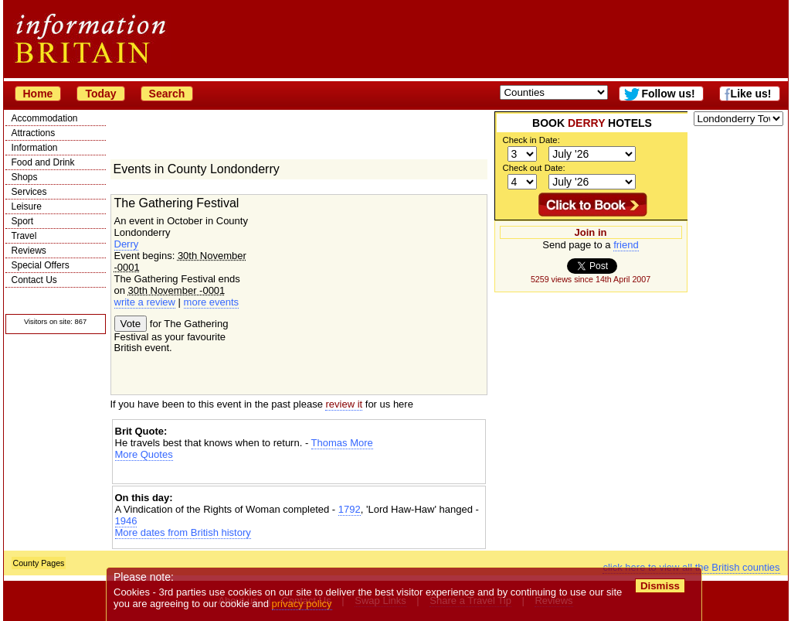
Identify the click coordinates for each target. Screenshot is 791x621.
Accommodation (45, 118)
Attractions (34, 133)
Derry (126, 244)
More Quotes (144, 454)
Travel (24, 235)
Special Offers (41, 265)
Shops (25, 177)
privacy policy (302, 603)
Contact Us (34, 280)
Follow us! (667, 93)
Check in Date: (531, 140)
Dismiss (660, 586)
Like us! (751, 93)
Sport (23, 221)
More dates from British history (183, 532)
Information (35, 147)
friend (626, 245)
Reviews (29, 250)
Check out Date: (534, 167)
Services (29, 191)
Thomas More (342, 443)
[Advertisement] (299, 473)
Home (38, 93)
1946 (126, 521)
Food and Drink (43, 162)
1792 (349, 509)
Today (100, 93)
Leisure (27, 206)
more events (211, 302)
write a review (144, 302)
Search (167, 93)
